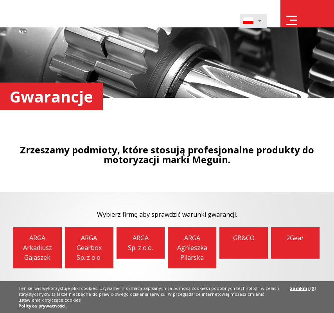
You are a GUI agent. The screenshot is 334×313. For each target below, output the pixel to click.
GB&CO (244, 238)
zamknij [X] (303, 288)
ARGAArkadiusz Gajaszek (37, 248)
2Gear (295, 238)
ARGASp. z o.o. (140, 243)
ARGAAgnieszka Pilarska (192, 248)
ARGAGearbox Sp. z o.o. (89, 248)
